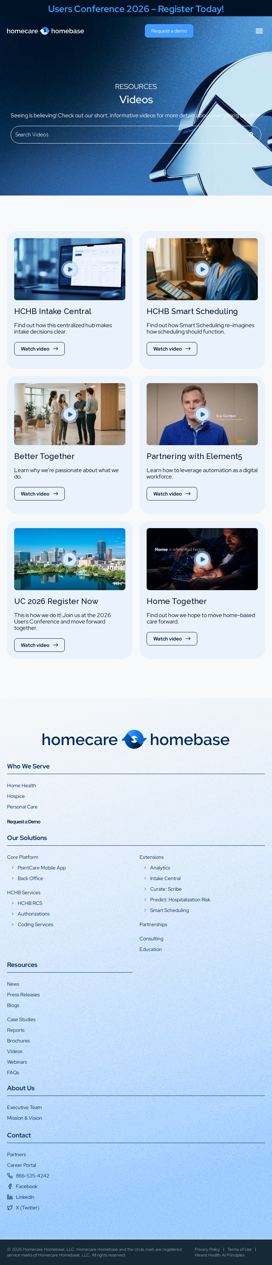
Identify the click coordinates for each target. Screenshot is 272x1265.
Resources (22, 965)
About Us (21, 1088)
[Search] (252, 134)
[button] (259, 31)
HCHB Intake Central (52, 311)
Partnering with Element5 (194, 456)
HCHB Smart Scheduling (192, 311)
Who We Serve (28, 766)
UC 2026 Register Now (56, 601)
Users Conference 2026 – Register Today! (136, 9)
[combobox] (127, 134)
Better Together (44, 456)
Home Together (177, 601)
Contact (19, 1135)
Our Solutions (27, 838)
